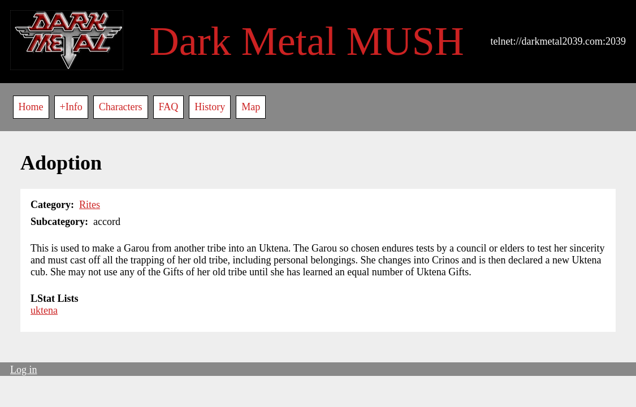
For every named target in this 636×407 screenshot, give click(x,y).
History (209, 106)
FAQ (169, 106)
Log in (23, 369)
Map (250, 106)
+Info (71, 106)
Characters (120, 106)
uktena (44, 310)
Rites (89, 204)
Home (31, 106)
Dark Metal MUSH (307, 41)
